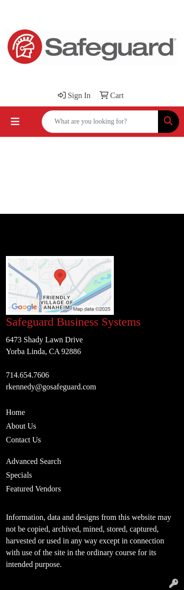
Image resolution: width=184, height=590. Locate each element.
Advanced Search (33, 461)
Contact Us (23, 440)
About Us (21, 426)
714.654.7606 (27, 375)
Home (15, 412)
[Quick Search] (100, 121)
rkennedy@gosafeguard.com (51, 387)
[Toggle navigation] (15, 121)
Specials (19, 475)
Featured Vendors (33, 489)
